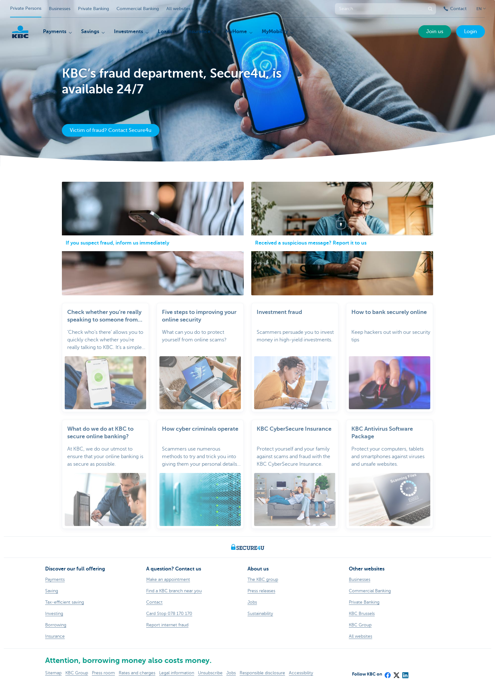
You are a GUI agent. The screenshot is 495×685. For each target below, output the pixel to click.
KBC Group (76, 672)
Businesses (59, 8)
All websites (178, 8)
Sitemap (53, 672)
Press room (103, 672)
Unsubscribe (210, 672)
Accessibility (301, 672)
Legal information (176, 672)
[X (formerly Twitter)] (396, 673)
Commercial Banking (137, 8)
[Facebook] (387, 673)
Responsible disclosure (262, 672)
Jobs (231, 672)
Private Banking (93, 8)
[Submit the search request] (430, 9)
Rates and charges (137, 672)
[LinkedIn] (405, 673)
